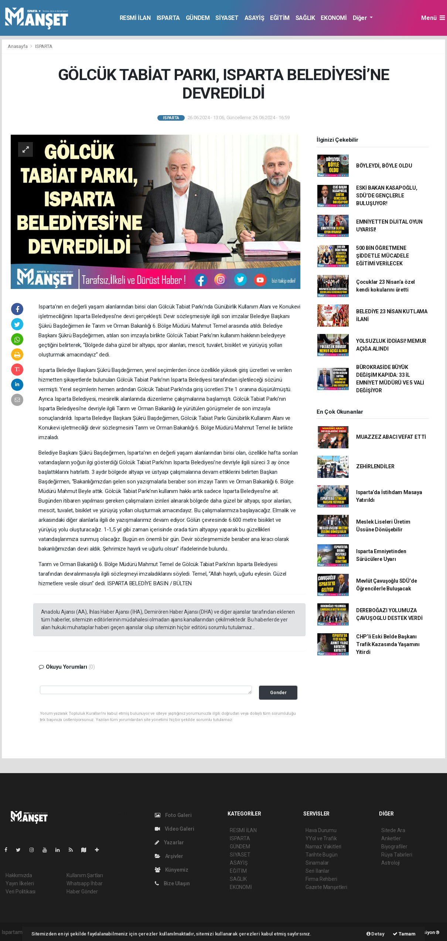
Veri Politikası (20, 892)
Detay (375, 934)
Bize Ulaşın (172, 883)
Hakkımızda (19, 875)
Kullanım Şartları (84, 875)
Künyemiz (171, 870)
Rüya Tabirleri (396, 855)
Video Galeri (174, 829)
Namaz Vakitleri (323, 846)
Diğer (361, 17)
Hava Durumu (321, 830)
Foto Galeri (173, 815)
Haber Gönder (82, 892)
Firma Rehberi (321, 879)
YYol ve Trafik (321, 838)
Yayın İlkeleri (20, 883)
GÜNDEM (198, 17)
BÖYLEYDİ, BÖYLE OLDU (384, 166)
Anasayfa (18, 46)
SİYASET (226, 17)
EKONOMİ (334, 17)
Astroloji (390, 863)
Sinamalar (317, 863)
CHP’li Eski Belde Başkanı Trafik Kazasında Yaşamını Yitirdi (388, 644)
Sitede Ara (393, 830)
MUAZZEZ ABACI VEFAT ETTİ (391, 437)
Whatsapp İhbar (84, 883)
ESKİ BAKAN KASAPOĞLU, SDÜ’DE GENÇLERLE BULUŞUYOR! (386, 195)
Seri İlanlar (318, 871)
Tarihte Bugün (322, 855)
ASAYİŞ (255, 17)
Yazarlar (169, 842)
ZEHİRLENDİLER (375, 466)
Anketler (390, 838)
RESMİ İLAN (135, 17)
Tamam (404, 934)
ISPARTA (168, 17)
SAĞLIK (305, 17)
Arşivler (169, 856)
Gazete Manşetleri (326, 887)
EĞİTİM (280, 17)
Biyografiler (394, 846)
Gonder (278, 692)
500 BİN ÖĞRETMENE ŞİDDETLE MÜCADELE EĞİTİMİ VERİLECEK (382, 255)
